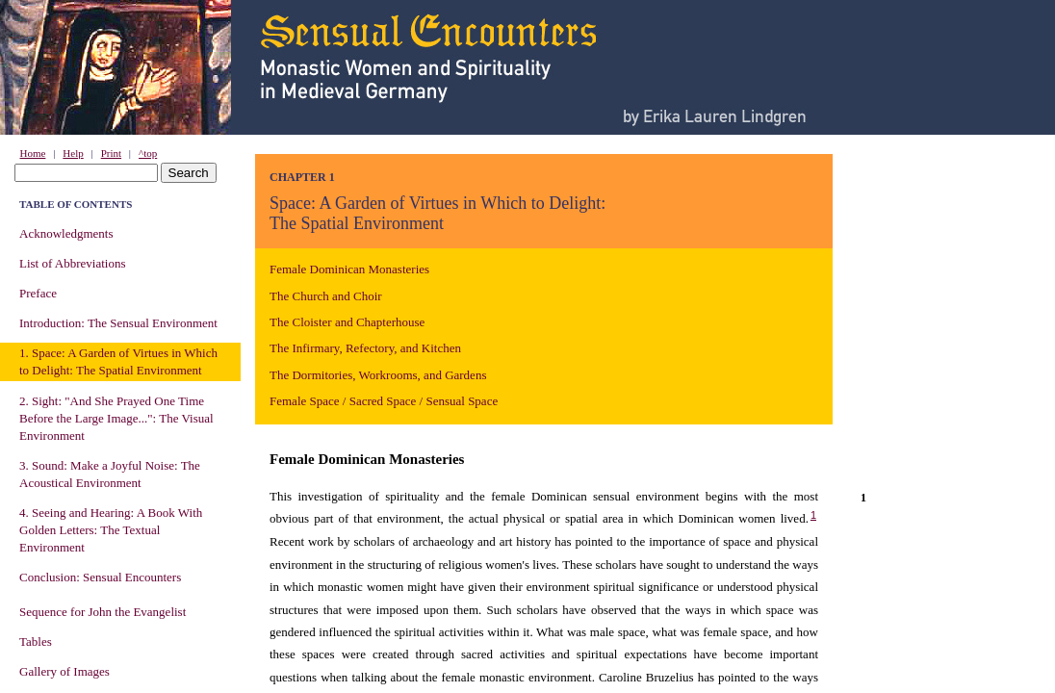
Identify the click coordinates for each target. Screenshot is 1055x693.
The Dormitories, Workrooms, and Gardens (378, 375)
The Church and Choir (326, 296)
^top (148, 153)
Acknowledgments (66, 233)
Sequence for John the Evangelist (102, 611)
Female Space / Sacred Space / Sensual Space (384, 401)
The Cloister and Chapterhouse (347, 322)
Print (111, 153)
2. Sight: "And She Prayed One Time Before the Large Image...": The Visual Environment (116, 418)
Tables (35, 641)
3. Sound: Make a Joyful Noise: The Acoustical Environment (109, 474)
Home (33, 153)
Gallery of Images (64, 671)
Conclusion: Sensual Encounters (100, 577)
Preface (38, 293)
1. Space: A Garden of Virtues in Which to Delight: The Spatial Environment (118, 361)
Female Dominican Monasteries (349, 269)
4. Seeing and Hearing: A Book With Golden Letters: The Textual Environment (110, 529)
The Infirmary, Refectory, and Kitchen (365, 348)
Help (73, 153)
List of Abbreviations (72, 263)
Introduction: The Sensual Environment (118, 323)
